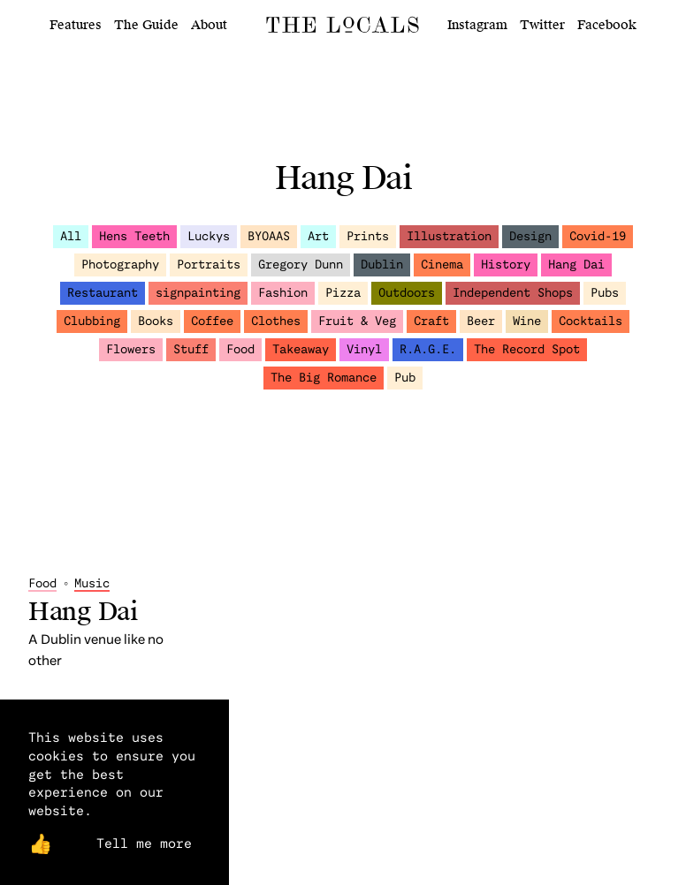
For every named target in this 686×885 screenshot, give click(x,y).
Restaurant (102, 299)
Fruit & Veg (357, 328)
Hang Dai (576, 271)
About (209, 25)
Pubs (605, 299)
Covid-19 (597, 243)
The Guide (146, 25)
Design (530, 243)
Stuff (191, 356)
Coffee (212, 328)
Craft (431, 328)
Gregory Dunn (300, 271)
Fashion (283, 299)
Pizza (343, 299)
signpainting (198, 299)
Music (92, 469)
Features (76, 25)
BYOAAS (269, 243)
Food (240, 356)
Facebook (606, 25)
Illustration (449, 243)
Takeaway (300, 356)
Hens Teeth (134, 243)
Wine (527, 328)
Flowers (131, 356)
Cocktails (590, 328)
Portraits (208, 271)
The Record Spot (527, 356)
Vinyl (364, 356)
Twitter (542, 25)
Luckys (208, 243)
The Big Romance (324, 384)
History (505, 271)
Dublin (382, 271)
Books (155, 328)
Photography (120, 271)
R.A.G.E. (428, 356)
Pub (404, 384)
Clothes (276, 328)
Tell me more (144, 843)
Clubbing (92, 328)
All (70, 243)
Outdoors (406, 299)
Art (318, 243)
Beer (481, 328)
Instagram (477, 25)
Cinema (442, 271)
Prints (368, 243)
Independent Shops (513, 299)
